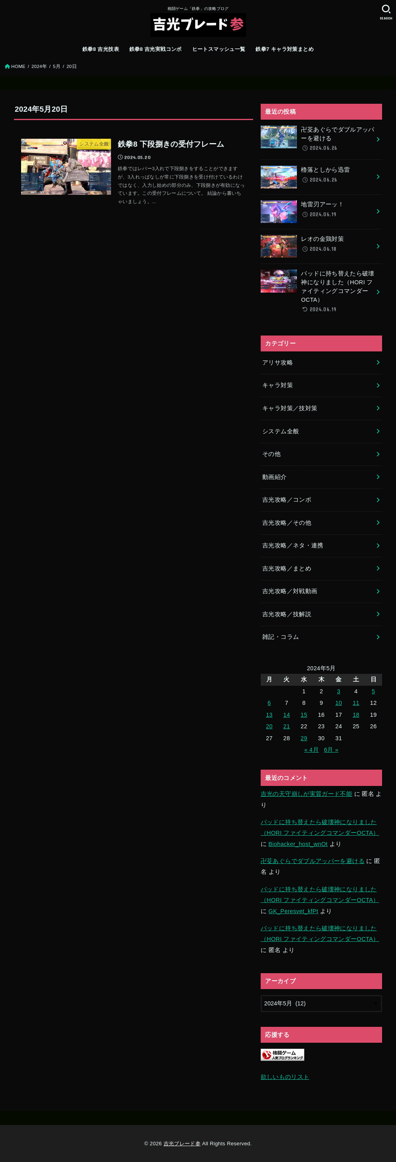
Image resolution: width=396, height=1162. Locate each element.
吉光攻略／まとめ (286, 568)
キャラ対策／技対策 (289, 408)
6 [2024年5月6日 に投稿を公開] (269, 703)
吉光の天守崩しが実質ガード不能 (306, 794)
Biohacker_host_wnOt (298, 844)
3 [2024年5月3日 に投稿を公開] (338, 691)
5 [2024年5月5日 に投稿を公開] (373, 691)
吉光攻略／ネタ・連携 (293, 545)
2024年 (39, 66)
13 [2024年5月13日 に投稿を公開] (269, 715)
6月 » (331, 750)
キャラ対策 (277, 385)
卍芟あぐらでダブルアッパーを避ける (313, 861)
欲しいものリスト (285, 1077)
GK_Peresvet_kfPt (293, 911)
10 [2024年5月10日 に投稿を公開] (339, 703)
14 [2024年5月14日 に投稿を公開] (286, 715)
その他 (271, 454)
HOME (18, 66)
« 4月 (311, 750)
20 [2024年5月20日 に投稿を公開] (269, 726)
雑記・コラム (280, 637)
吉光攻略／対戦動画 (289, 591)
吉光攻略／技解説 (286, 614)
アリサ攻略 (277, 362)
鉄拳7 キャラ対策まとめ (285, 49)
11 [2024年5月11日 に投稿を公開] (356, 703)
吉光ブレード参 (182, 1143)
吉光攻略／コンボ (286, 500)
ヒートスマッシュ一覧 (219, 49)
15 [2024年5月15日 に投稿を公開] (303, 715)
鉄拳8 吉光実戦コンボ (155, 49)
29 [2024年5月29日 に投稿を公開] (303, 738)
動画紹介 (274, 477)
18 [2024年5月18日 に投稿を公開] (356, 715)
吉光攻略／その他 (286, 523)
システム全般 (280, 431)
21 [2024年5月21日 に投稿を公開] (286, 726)
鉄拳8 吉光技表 (100, 49)
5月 (56, 66)
